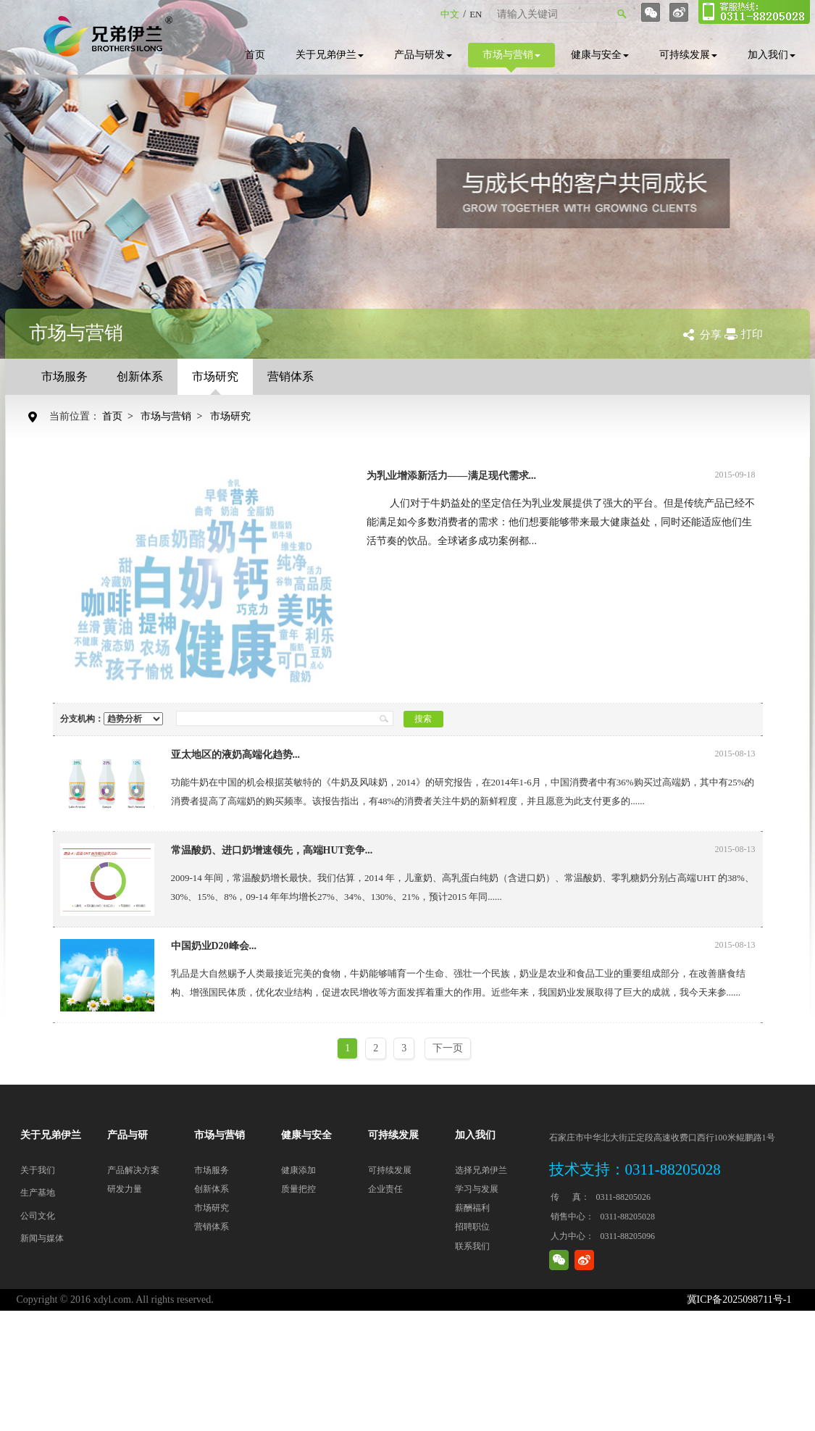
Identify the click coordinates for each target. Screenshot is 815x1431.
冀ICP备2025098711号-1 (739, 1299)
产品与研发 (423, 54)
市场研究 (215, 382)
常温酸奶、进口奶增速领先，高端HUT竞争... (272, 850)
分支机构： (111, 718)
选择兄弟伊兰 (481, 1170)
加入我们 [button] (771, 54)
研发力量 (124, 1189)
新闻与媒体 (42, 1238)
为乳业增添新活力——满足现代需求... (452, 475)
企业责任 (385, 1189)
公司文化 (37, 1216)
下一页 (447, 1048)
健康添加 (298, 1170)
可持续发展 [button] (688, 54)
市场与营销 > (174, 416)
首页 (255, 54)
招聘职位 (472, 1227)
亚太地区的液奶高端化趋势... (236, 754)
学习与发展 (476, 1189)
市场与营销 (511, 58)
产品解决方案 (133, 1170)
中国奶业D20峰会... (214, 945)
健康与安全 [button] (600, 54)
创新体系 (140, 376)
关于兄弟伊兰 (330, 54)
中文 (449, 14)
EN (475, 14)
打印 (752, 334)
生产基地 (37, 1193)
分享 (711, 335)
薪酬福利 (472, 1208)
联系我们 (472, 1246)
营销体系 (290, 376)
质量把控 (298, 1189)
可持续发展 (389, 1170)
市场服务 (64, 376)
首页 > (120, 416)
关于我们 (37, 1170)
